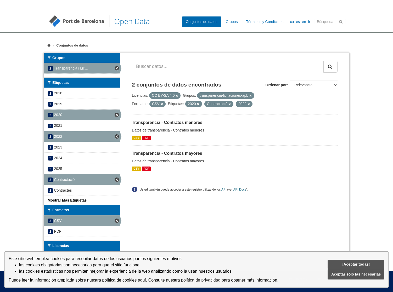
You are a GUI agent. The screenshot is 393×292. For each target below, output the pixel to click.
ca (292, 22)
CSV (136, 137)
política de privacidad (200, 280)
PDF (146, 137)
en (304, 22)
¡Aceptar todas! (356, 264)
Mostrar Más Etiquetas (67, 200)
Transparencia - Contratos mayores (167, 153)
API (223, 189)
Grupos (232, 22)
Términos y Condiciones (265, 22)
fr (309, 22)
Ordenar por (276, 85)
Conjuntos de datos (201, 22)
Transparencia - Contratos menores (167, 122)
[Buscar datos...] (228, 67)
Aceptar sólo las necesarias (356, 274)
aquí (142, 280)
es (298, 22)
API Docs (239, 189)
